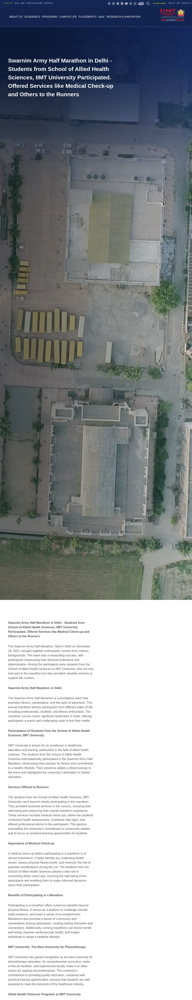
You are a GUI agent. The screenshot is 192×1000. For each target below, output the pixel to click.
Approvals (48, 3)
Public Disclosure (34, 3)
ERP (178, 3)
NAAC (23, 3)
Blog (17, 3)
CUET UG (171, 3)
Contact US (186, 3)
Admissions (8, 3)
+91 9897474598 (159, 3)
